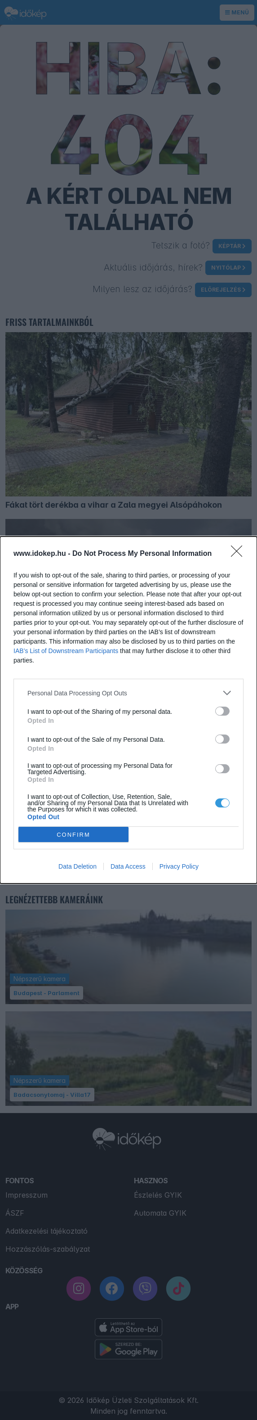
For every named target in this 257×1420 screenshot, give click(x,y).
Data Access (128, 866)
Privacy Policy (179, 866)
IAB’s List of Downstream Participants (65, 650)
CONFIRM (73, 834)
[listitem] (128, 693)
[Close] (239, 554)
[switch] (222, 711)
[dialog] (128, 710)
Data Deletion (77, 866)
